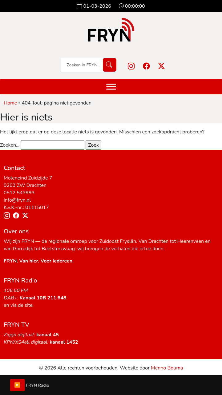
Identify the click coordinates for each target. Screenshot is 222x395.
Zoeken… (9, 145)
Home (10, 103)
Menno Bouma (167, 368)
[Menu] (111, 86)
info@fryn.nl (17, 200)
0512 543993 (19, 192)
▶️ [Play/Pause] (17, 385)
